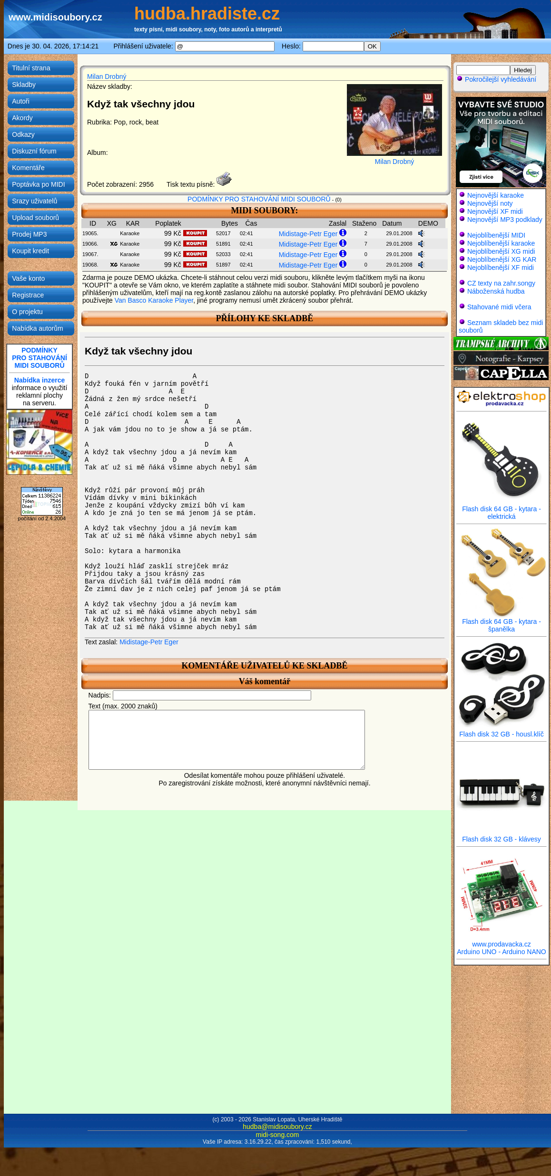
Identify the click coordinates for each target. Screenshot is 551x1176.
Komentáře (28, 168)
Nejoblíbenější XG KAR (502, 259)
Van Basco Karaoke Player (154, 300)
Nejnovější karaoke (495, 195)
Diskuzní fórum (34, 151)
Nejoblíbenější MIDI (496, 235)
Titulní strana (31, 68)
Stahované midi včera (499, 307)
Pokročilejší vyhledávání (496, 79)
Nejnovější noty (490, 203)
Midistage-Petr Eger (308, 234)
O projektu (27, 312)
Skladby (24, 84)
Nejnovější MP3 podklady (504, 219)
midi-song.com (277, 1134)
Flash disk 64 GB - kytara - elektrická (501, 509)
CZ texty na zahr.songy (501, 283)
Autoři (21, 101)
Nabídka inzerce (39, 380)
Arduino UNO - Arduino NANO (501, 952)
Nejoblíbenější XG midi (501, 251)
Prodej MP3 (29, 234)
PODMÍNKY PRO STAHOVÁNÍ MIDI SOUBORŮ (259, 199)
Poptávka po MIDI (38, 184)
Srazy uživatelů (34, 201)
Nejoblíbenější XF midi (500, 267)
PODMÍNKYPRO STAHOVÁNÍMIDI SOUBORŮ (39, 357)
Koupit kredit (30, 251)
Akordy (22, 118)
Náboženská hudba (496, 291)
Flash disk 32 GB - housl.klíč (501, 731)
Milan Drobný (106, 76)
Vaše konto (28, 278)
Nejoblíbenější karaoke (501, 243)
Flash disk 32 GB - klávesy (501, 836)
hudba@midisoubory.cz (277, 1126)
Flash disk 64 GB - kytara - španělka (501, 622)
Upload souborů (35, 217)
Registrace (28, 295)
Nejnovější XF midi (495, 211)
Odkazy (23, 134)
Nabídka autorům (37, 328)
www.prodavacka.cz (501, 941)
